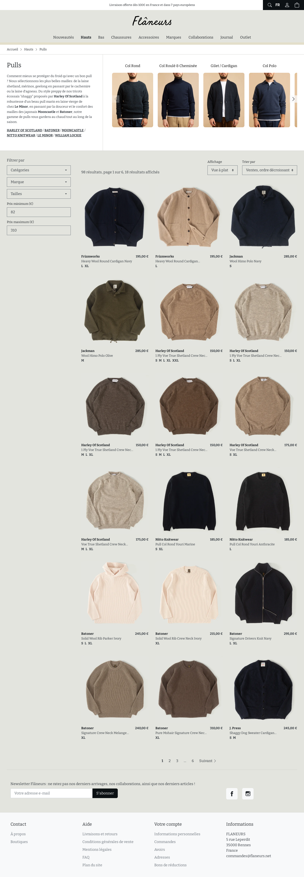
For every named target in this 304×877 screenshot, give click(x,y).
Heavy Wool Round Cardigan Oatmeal (176, 261)
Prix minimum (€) (20, 204)
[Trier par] (269, 170)
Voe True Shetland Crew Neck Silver (103, 544)
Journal (226, 37)
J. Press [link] (235, 728)
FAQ (85, 857)
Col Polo (269, 66)
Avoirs (159, 849)
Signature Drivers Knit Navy (250, 638)
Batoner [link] (87, 634)
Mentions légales (97, 849)
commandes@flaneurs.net (248, 856)
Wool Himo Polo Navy (245, 261)
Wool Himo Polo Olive (97, 356)
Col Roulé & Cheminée (178, 66)
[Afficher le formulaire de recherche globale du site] (269, 5)
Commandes (165, 842)
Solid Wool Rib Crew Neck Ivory (178, 638)
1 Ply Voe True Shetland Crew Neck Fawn (181, 356)
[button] (297, 5)
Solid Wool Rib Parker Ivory (101, 638)
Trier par (248, 162)
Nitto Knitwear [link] (167, 539)
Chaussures (121, 37)
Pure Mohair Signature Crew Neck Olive (180, 733)
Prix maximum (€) (20, 222)
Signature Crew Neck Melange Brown (104, 733)
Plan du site (92, 865)
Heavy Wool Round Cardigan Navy (106, 261)
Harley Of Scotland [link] (169, 351)
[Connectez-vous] (287, 5)
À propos (18, 834)
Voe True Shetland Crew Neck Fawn (252, 450)
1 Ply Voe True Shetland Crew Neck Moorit (181, 450)
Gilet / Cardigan (224, 66)
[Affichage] (222, 170)
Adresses (162, 857)
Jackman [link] (236, 256)
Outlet (245, 37)
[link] (115, 217)
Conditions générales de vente (108, 842)
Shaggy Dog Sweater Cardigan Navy (252, 733)
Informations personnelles (177, 834)
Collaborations (201, 37)
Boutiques (19, 842)
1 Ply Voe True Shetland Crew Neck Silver (255, 356)
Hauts (87, 36)
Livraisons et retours (100, 834)
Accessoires (149, 37)
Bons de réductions (170, 865)
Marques (173, 37)
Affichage (214, 162)
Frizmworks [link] (90, 256)
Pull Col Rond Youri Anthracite (252, 544)
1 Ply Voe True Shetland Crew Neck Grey (107, 450)
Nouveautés (63, 37)
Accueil (12, 49)
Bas (101, 37)
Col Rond (132, 66)
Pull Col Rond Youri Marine (175, 544)
